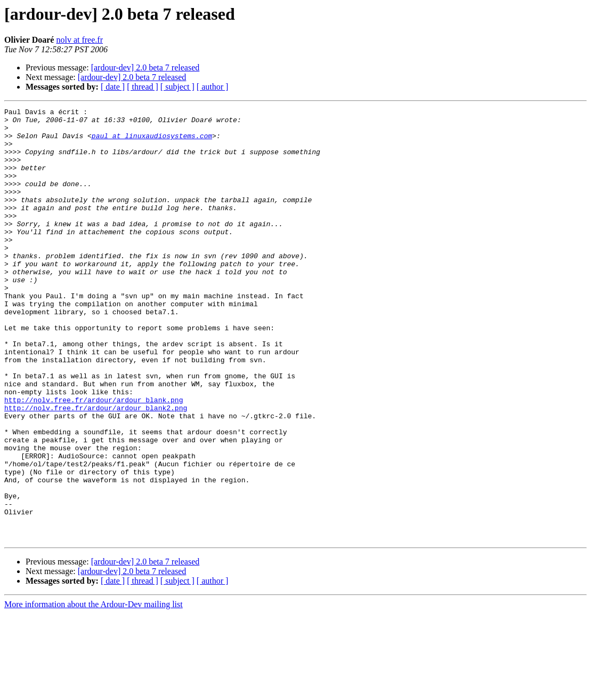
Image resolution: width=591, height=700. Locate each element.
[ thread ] (142, 86)
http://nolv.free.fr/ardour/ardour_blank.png (93, 459)
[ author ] (213, 86)
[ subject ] (177, 86)
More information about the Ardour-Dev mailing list (93, 690)
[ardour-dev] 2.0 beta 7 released (145, 67)
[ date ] (113, 86)
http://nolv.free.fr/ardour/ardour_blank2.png (95, 468)
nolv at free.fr (79, 39)
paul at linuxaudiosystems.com (152, 142)
